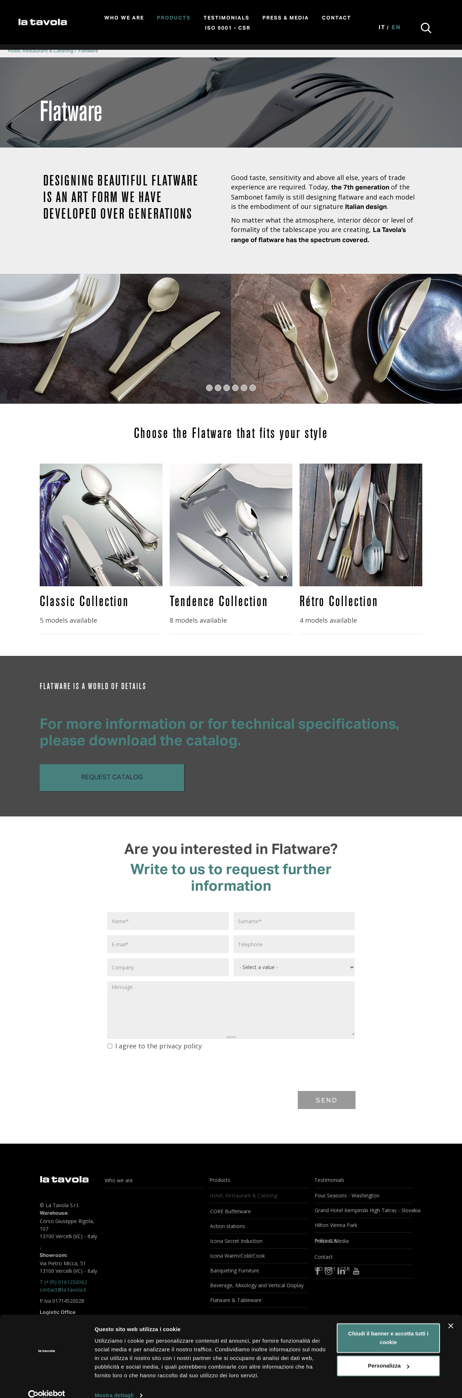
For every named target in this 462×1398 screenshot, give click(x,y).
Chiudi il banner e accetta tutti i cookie (388, 1326)
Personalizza (388, 1354)
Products (174, 18)
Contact (336, 18)
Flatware (88, 50)
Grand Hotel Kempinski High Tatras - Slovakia (364, 1210)
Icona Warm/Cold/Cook (237, 1255)
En (396, 28)
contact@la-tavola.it (63, 1289)
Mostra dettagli (114, 1384)
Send (327, 1100)
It (382, 28)
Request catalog (112, 777)
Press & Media (285, 18)
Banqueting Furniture (234, 1270)
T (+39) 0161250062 (63, 1282)
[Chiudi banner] (450, 1314)
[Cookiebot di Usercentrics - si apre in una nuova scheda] (46, 1384)
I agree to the (155, 1046)
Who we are (124, 18)
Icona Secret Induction (236, 1240)
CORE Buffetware (230, 1211)
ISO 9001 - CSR (227, 28)
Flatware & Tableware (236, 1300)
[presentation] (161, 1070)
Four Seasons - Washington (347, 1195)
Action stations (227, 1226)
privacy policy (180, 1046)
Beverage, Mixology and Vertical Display (257, 1285)
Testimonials (226, 18)
